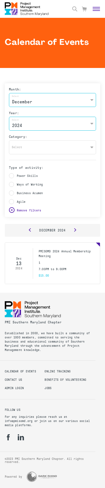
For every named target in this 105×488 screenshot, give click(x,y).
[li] (20, 437)
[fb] (8, 437)
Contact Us (13, 379)
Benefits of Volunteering (65, 379)
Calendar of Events (20, 371)
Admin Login (14, 388)
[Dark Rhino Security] (42, 476)
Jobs (48, 388)
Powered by (13, 476)
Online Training (58, 371)
